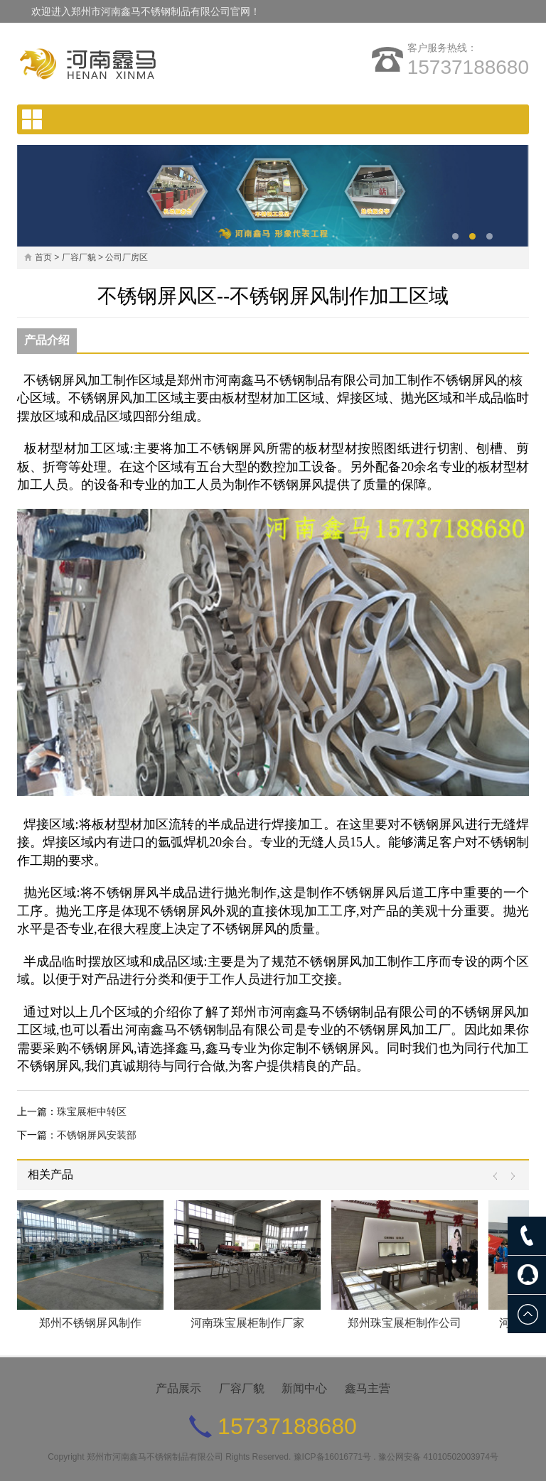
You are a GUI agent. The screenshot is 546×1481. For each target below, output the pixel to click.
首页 (43, 257)
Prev (498, 1176)
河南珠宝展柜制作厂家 (247, 1323)
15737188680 (468, 67)
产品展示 (178, 1388)
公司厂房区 (126, 257)
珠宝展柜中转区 (92, 1111)
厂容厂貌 (79, 257)
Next (509, 1176)
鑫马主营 (367, 1388)
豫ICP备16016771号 (332, 1457)
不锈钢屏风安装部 (96, 1135)
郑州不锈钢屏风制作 (90, 1323)
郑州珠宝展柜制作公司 (404, 1323)
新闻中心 (304, 1388)
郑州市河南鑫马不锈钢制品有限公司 (155, 1457)
